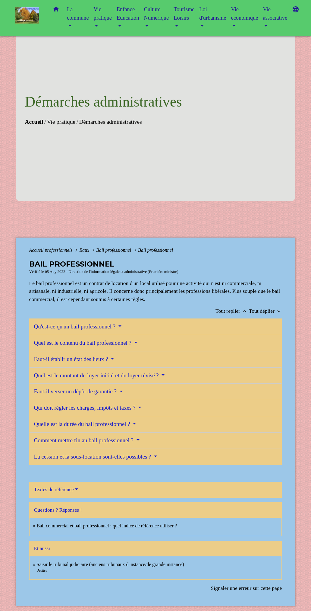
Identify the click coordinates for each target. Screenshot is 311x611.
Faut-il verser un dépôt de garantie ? (76, 391)
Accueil (34, 122)
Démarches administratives (110, 122)
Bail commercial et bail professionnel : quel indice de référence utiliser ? (107, 525)
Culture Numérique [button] (156, 13)
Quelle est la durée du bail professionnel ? (83, 424)
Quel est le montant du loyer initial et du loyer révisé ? (97, 375)
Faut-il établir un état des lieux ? (72, 359)
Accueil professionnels (51, 250)
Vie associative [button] (275, 13)
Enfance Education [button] (128, 13)
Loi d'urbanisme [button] (212, 13)
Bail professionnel (114, 250)
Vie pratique (61, 122)
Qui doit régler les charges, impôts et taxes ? (85, 408)
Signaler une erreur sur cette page (246, 588)
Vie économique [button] (244, 13)
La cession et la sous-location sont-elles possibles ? (93, 456)
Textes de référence (54, 489)
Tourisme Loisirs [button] (184, 13)
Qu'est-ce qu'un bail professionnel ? (75, 326)
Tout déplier (265, 311)
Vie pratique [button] (103, 13)
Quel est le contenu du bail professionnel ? (83, 343)
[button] (56, 10)
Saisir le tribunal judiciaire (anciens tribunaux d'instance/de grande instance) (110, 564)
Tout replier (232, 311)
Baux (84, 250)
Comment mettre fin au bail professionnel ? (84, 440)
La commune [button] (78, 13)
